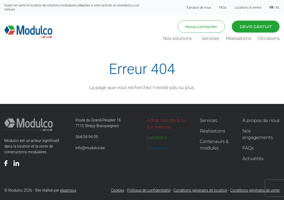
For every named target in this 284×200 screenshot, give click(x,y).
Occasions (269, 38)
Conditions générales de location (200, 190)
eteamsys (68, 190)
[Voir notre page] (6, 163)
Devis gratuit (255, 26)
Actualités (253, 158)
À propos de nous (198, 7)
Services (210, 38)
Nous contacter (201, 26)
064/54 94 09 (87, 137)
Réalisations (238, 38)
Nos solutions (177, 38)
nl (278, 7)
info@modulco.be (90, 148)
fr (271, 7)
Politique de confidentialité (148, 190)
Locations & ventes (248, 7)
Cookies (117, 190)
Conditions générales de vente (255, 190)
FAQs (223, 7)
